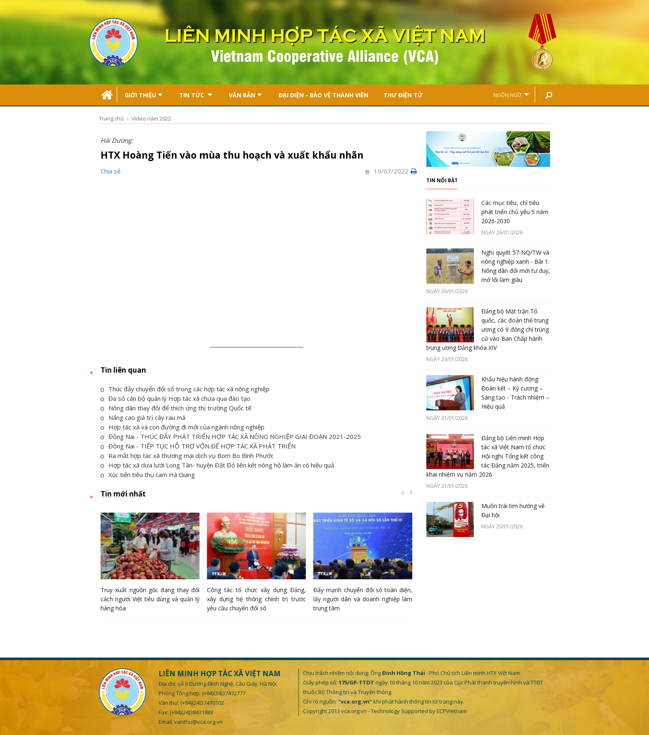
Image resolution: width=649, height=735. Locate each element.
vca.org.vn (354, 711)
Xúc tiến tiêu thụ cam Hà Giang (148, 474)
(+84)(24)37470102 (202, 702)
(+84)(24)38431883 (191, 712)
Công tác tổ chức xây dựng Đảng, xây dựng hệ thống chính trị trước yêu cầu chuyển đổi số (256, 599)
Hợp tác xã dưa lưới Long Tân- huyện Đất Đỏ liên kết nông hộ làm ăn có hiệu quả (217, 465)
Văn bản (245, 95)
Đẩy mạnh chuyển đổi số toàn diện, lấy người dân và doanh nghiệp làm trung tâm (362, 599)
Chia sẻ (110, 171)
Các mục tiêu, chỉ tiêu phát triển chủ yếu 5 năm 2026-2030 (514, 212)
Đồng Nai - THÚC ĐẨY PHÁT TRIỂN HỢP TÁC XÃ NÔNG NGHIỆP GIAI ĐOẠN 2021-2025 (231, 436)
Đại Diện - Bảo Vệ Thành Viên (323, 95)
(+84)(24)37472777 (223, 693)
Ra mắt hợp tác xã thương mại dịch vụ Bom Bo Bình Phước (187, 455)
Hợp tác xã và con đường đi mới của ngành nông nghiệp (182, 427)
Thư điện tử (403, 95)
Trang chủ (111, 118)
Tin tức (195, 95)
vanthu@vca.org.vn (198, 721)
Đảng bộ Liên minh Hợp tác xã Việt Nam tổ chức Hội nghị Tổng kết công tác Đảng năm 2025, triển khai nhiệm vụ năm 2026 (487, 456)
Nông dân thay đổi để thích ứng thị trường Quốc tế (176, 408)
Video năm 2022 (151, 118)
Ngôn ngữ (511, 95)
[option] (150, 564)
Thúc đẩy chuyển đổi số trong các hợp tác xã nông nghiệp (185, 389)
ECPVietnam (452, 711)
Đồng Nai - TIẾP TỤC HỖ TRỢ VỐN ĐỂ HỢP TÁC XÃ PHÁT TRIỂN (198, 446)
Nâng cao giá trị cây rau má (143, 417)
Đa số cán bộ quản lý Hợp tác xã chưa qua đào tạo (175, 398)
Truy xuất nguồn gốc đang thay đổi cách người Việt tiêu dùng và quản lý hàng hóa (150, 599)
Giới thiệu (143, 95)
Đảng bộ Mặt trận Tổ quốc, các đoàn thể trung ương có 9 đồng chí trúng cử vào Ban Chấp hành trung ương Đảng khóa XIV (487, 329)
